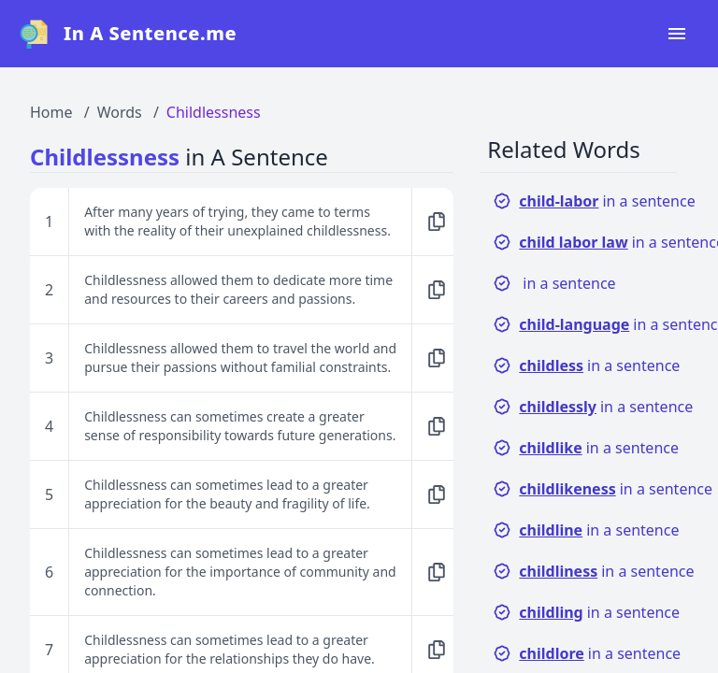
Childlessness (213, 112)
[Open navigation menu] (677, 33)
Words (119, 112)
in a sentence (594, 201)
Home (51, 112)
